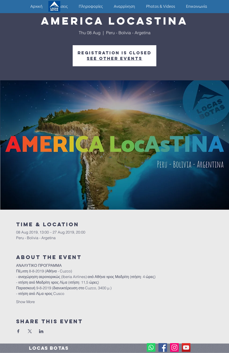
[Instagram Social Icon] (174, 347)
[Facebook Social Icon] (162, 347)
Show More (25, 301)
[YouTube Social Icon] (186, 347)
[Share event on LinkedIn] (41, 331)
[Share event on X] (30, 331)
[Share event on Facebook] (18, 331)
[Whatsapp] (151, 347)
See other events (114, 58)
